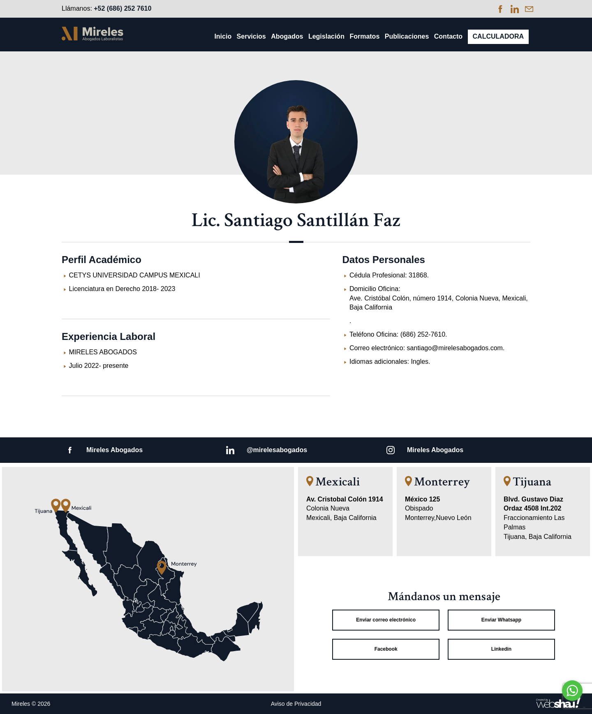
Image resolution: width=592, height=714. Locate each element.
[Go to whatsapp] (572, 690)
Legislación (326, 36)
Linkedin (501, 649)
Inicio (222, 36)
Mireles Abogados (114, 449)
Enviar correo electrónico (386, 620)
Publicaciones (407, 36)
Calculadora (498, 36)
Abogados (287, 36)
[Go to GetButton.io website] (572, 706)
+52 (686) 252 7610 (122, 8)
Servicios (251, 36)
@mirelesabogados (277, 449)
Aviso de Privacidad (296, 703)
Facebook (386, 649)
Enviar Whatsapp (501, 620)
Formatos (364, 36)
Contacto (448, 36)
